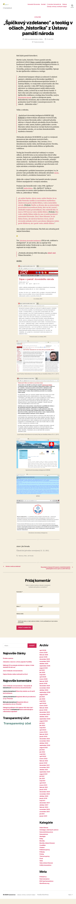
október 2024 (43, 695)
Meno (18, 611)
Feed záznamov (44, 884)
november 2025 (44, 666)
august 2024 (43, 699)
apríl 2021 (42, 788)
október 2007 (43, 810)
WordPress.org (44, 888)
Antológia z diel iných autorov (48, 835)
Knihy (41, 844)
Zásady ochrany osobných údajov (57, 7)
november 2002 (44, 814)
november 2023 (44, 719)
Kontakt (43, 5)
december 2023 (44, 717)
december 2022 (44, 744)
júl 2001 (42, 819)
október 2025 (43, 668)
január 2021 (43, 794)
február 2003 (43, 812)
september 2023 (44, 724)
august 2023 (43, 726)
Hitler (25, 558)
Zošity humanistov (45, 870)
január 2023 (43, 741)
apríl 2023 (42, 735)
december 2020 (44, 797)
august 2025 (43, 673)
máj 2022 (42, 759)
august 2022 (43, 752)
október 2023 (43, 722)
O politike (38, 19)
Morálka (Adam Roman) (47, 848)
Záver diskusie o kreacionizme (12, 676)
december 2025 (44, 664)
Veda (41, 866)
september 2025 (44, 671)
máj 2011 (42, 805)
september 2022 (44, 750)
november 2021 (44, 772)
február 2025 (43, 686)
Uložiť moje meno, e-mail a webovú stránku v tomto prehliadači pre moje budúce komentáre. (38, 627)
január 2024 (43, 715)
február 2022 (43, 766)
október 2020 (43, 801)
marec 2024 (43, 710)
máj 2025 (42, 680)
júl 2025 (42, 675)
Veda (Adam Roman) (46, 868)
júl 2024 (42, 702)
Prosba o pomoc (8, 663)
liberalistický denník (25, 100)
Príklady (42, 857)
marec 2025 (43, 684)
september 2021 (44, 777)
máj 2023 (42, 733)
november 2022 (44, 746)
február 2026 (43, 660)
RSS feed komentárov (46, 886)
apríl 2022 (42, 761)
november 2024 (44, 693)
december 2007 (44, 808)
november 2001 (44, 817)
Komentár (19, 597)
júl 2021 (41, 781)
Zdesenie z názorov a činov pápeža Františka (17, 667)
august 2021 (43, 779)
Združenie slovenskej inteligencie (32, 243)
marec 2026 (43, 657)
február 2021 (43, 792)
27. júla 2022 (50, 41)
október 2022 (43, 748)
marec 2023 (43, 737)
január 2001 (43, 821)
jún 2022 (42, 757)
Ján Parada (30, 558)
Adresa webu (19, 619)
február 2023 (43, 739)
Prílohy (41, 859)
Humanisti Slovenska (34, 5)
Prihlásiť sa (43, 882)
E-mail (41, 611)
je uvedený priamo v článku (35, 41)
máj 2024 (42, 706)
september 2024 (44, 697)
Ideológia (42, 841)
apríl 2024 (42, 708)
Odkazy (64, 5)
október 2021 (43, 775)
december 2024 (44, 691)
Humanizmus (43, 839)
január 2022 (43, 768)
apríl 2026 (42, 655)
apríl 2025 (42, 682)
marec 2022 (43, 764)
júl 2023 (42, 728)
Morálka (42, 846)
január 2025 (43, 688)
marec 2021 (43, 790)
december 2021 (44, 770)
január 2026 (43, 662)
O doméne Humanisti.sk (54, 5)
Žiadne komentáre (39, 44)
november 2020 (44, 799)
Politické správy (44, 855)
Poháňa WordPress (46, 900)
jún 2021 (42, 783)
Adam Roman (43, 833)
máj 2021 (42, 786)
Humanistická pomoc (46, 837)
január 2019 (43, 803)
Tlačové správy (44, 861)
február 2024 (43, 713)
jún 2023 (42, 730)
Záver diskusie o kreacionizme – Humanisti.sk (17, 691)
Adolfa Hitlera (29, 191)
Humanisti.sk (12, 900)
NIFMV (19, 178)
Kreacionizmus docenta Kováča (21, 693)
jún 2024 (42, 704)
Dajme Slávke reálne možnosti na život (15, 679)
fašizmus (21, 558)
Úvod (41, 863)
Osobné (41, 852)
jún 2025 (42, 677)
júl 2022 (42, 755)
